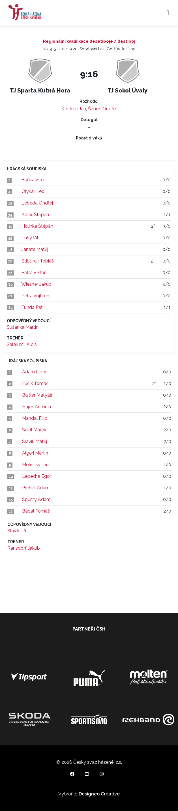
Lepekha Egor (36, 476)
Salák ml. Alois (22, 344)
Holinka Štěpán (37, 226)
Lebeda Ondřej (37, 203)
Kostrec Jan (73, 108)
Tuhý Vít (30, 237)
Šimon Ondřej (102, 108)
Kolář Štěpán (35, 214)
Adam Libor (34, 372)
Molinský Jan (35, 464)
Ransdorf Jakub (23, 548)
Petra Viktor (34, 272)
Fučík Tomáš (35, 383)
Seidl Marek (34, 430)
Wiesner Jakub (36, 284)
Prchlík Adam (36, 488)
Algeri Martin (35, 453)
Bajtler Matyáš (37, 395)
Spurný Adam (36, 499)
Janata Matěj (35, 249)
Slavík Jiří (16, 531)
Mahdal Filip (34, 418)
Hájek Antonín (36, 406)
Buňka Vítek (34, 179)
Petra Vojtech (35, 295)
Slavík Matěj (34, 441)
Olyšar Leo (33, 191)
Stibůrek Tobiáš (38, 261)
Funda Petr (33, 307)
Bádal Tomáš (36, 511)
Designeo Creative (99, 794)
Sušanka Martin (22, 327)
